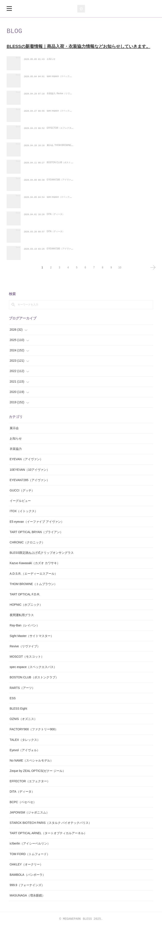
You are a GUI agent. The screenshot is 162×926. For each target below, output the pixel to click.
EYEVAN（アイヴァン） (26, 459)
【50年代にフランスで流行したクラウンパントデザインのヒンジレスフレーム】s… (89, 76)
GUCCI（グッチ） (22, 490)
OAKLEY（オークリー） (26, 864)
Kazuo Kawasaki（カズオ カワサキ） (35, 563)
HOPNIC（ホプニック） (26, 604)
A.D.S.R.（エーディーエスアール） (34, 573)
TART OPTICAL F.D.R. (25, 594)
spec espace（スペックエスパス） (63, 82)
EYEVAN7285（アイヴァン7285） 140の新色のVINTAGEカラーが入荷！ (81, 249)
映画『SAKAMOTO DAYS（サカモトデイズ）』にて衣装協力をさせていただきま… (88, 93)
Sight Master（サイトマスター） (32, 636)
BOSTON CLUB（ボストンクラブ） (64, 168)
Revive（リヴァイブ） (67, 100)
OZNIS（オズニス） (23, 719)
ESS (13, 698)
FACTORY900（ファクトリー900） (34, 729)
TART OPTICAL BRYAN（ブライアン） (36, 532)
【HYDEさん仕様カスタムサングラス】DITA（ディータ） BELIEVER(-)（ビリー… (89, 231)
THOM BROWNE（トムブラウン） (71, 151)
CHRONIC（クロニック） (27, 542)
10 (119, 267)
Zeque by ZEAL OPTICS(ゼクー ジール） (37, 771)
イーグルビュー (20, 500)
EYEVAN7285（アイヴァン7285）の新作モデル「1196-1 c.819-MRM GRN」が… (88, 180)
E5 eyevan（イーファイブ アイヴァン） (37, 521)
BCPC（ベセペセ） (23, 802)
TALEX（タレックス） (25, 739)
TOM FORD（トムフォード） (30, 854)
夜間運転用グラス (22, 615)
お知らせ (51, 65)
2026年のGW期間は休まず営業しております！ (60, 59)
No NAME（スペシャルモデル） (31, 760)
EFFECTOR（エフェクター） (61, 134)
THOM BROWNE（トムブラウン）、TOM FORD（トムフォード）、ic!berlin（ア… (88, 145)
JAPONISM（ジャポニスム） (29, 812)
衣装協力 (51, 100)
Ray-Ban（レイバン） (24, 625)
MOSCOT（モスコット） (27, 656)
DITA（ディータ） (55, 220)
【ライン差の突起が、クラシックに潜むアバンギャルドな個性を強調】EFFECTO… (89, 128)
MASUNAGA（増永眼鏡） (27, 895)
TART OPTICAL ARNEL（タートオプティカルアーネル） (48, 833)
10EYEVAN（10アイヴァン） (30, 469)
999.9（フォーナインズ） (27, 885)
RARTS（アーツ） (22, 688)
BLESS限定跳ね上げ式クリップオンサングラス (42, 552)
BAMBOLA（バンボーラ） (27, 874)
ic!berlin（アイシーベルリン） (30, 843)
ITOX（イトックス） (24, 511)
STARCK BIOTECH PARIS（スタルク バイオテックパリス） (51, 822)
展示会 (50, 151)
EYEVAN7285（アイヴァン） (61, 186)
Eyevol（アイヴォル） (25, 750)
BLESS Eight (18, 708)
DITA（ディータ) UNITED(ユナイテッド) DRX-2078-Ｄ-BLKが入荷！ (80, 214)
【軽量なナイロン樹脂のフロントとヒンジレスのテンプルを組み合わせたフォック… (89, 197)
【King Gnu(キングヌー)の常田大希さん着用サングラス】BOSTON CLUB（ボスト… (89, 162)
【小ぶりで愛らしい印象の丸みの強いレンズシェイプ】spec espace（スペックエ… (89, 111)
